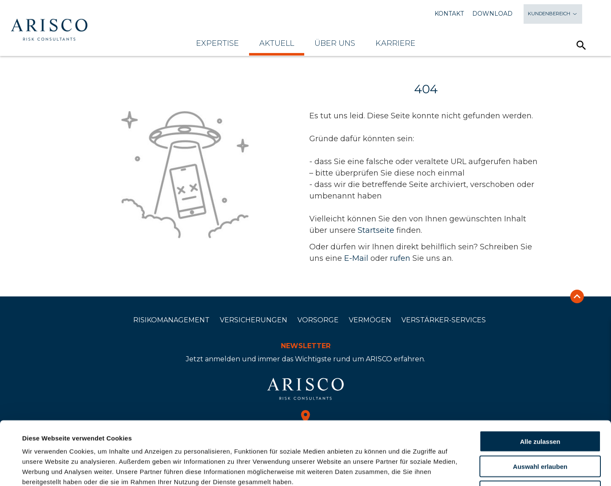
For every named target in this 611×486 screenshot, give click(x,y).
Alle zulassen (540, 381)
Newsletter (306, 346)
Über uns (334, 43)
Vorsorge (318, 320)
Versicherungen (253, 320)
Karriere (395, 43)
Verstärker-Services (443, 320)
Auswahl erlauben (540, 407)
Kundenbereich (553, 14)
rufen (400, 258)
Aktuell (276, 43)
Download (492, 13)
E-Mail (356, 258)
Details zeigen (362, 469)
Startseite (376, 230)
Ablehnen (540, 432)
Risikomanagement (171, 320)
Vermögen (370, 320)
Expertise (217, 43)
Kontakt (449, 13)
